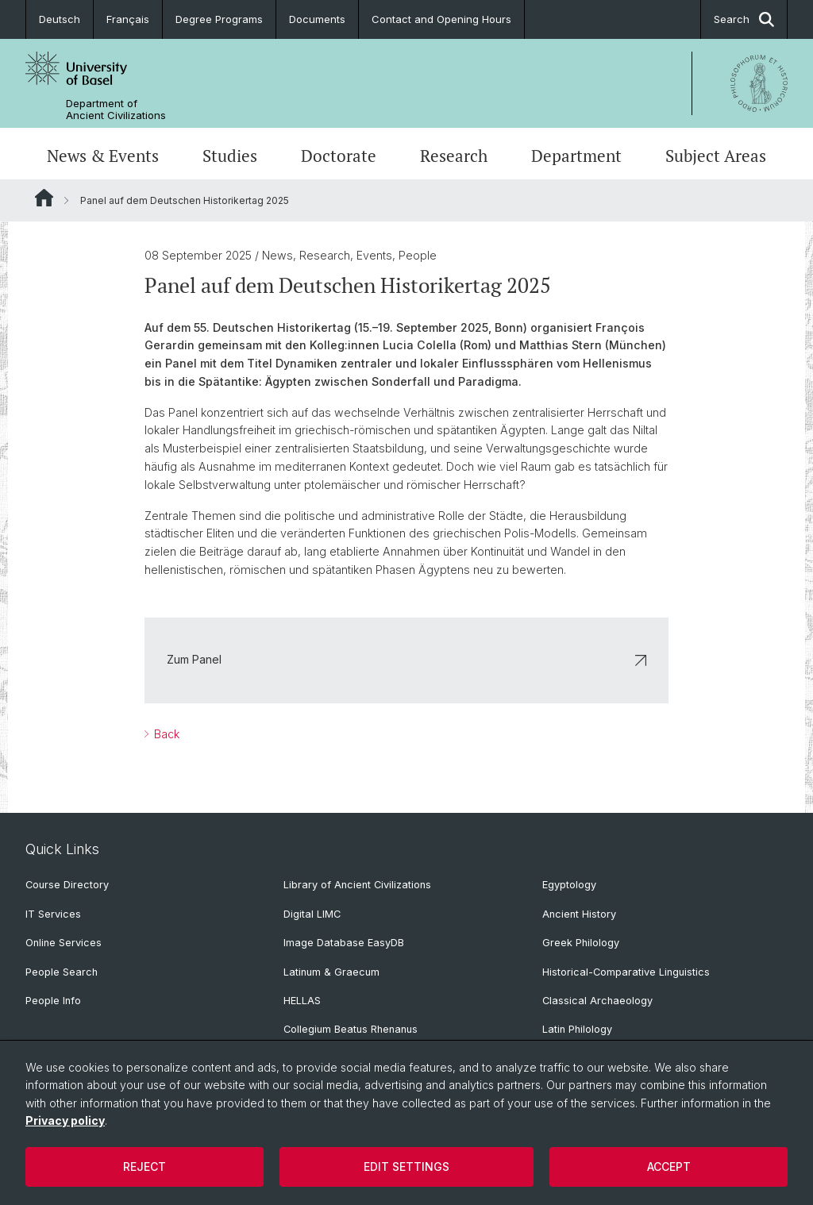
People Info (53, 1001)
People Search (61, 972)
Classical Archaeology (597, 1001)
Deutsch (59, 19)
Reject (144, 1166)
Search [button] (744, 19)
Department (576, 155)
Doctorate (338, 155)
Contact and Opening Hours (441, 19)
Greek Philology (580, 943)
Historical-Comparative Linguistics (626, 972)
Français (127, 19)
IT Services (53, 914)
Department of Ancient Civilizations (116, 109)
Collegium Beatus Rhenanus (350, 1029)
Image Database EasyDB (343, 943)
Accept (669, 1166)
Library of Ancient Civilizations (357, 885)
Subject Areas (715, 155)
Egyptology (569, 885)
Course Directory (67, 885)
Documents (317, 19)
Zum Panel (406, 659)
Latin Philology (577, 1029)
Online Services (63, 943)
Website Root (44, 197)
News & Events (103, 155)
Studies (229, 155)
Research (453, 155)
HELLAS (302, 1001)
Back (165, 734)
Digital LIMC (312, 914)
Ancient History (579, 914)
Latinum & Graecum (331, 972)
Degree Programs (219, 19)
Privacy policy (65, 1120)
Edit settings (406, 1166)
